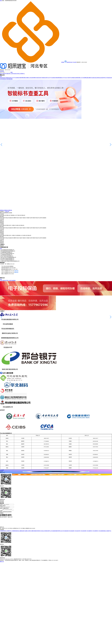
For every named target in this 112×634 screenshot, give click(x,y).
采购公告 (4, 225)
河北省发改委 (66, 531)
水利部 (29, 531)
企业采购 (10, 212)
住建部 (26, 531)
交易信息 (4, 73)
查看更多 (11, 266)
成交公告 (18, 225)
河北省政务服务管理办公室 (57, 531)
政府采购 (6, 212)
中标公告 (19, 215)
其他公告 (23, 215)
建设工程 (2, 212)
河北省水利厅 (78, 531)
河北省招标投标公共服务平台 (105, 531)
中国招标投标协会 (16, 531)
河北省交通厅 (84, 531)
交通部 (32, 531)
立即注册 (7, 211)
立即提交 (1, 513)
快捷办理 (16, 270)
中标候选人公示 (13, 215)
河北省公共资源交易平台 (45, 531)
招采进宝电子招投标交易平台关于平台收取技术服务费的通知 (13, 77)
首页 (1, 73)
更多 (1, 76)
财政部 (35, 531)
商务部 (38, 531)
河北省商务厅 (96, 531)
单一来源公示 (13, 225)
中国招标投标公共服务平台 (6, 531)
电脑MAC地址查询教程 (31, 77)
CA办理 (12, 73)
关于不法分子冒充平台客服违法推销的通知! (71, 77)
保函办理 (8, 73)
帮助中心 (23, 73)
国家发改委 (22, 531)
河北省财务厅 (90, 531)
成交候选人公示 (19, 235)
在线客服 (2, 71)
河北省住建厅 (72, 531)
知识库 (15, 73)
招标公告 (4, 215)
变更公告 (8, 215)
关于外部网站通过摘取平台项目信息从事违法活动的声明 (93, 77)
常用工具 (19, 73)
